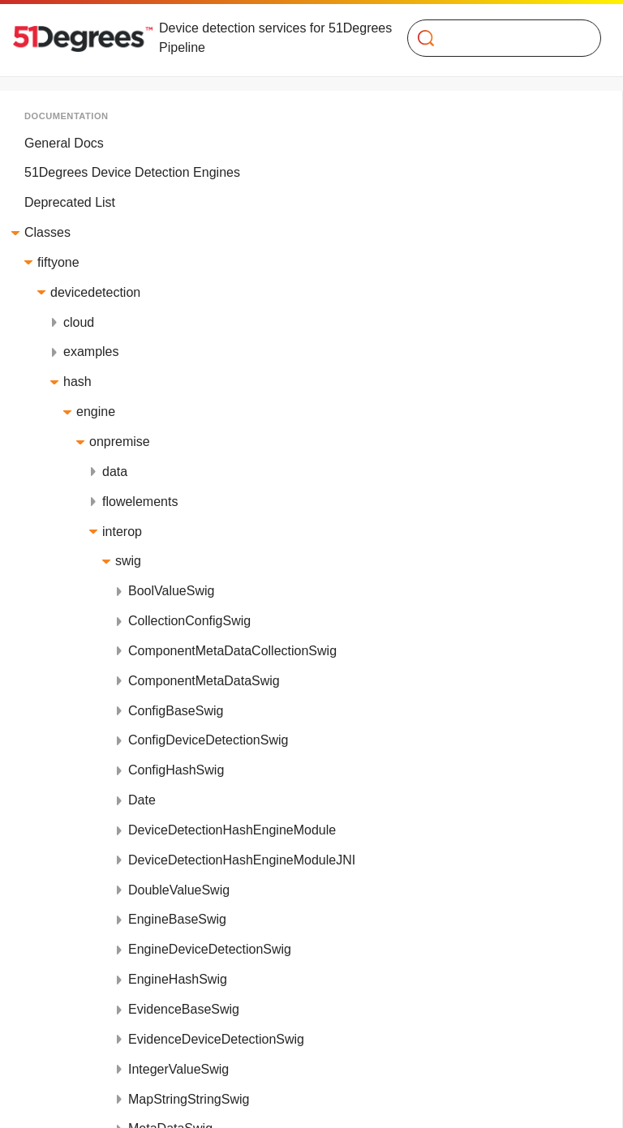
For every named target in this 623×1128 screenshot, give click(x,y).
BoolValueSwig (171, 591)
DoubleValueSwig (179, 890)
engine (95, 411)
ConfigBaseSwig (175, 711)
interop (122, 531)
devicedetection (95, 292)
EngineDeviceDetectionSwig (209, 949)
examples (90, 351)
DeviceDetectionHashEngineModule (232, 830)
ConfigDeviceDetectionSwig (208, 740)
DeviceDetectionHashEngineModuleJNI (241, 860)
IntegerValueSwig (178, 1069)
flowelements (140, 501)
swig (128, 561)
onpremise (119, 441)
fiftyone (58, 262)
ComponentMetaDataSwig (204, 681)
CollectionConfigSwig (189, 621)
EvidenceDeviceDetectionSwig (216, 1039)
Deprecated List (69, 202)
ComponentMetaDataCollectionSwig (232, 651)
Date (142, 800)
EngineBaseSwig (177, 919)
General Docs (64, 143)
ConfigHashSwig (176, 770)
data (114, 471)
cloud (78, 322)
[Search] (498, 38)
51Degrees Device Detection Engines (132, 172)
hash (77, 381)
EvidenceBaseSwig (183, 1009)
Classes (47, 232)
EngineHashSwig (177, 979)
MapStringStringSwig (188, 1099)
